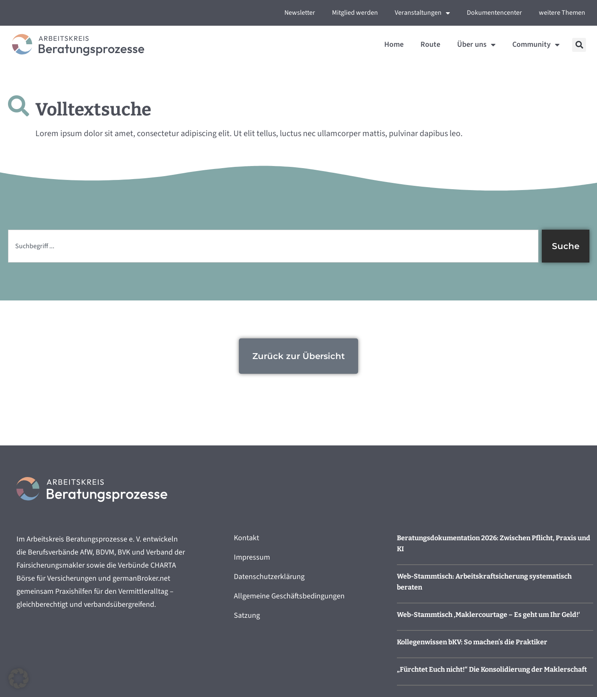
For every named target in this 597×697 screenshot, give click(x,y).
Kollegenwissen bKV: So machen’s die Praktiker (472, 642)
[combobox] (273, 246)
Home (394, 44)
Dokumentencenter (494, 12)
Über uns (476, 45)
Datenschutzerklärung (269, 576)
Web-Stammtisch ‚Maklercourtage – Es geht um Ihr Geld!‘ (488, 615)
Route (430, 44)
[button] (579, 45)
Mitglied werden (355, 12)
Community (536, 45)
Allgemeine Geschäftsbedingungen (289, 596)
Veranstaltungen (422, 13)
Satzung (247, 615)
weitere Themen (562, 12)
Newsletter (299, 12)
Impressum (252, 557)
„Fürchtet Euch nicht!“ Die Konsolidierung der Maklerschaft (492, 669)
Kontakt (246, 538)
